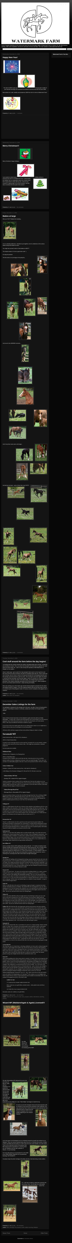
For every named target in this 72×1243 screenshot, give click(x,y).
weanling (42, 996)
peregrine (17, 695)
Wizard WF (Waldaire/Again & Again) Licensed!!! (24, 1003)
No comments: (20, 207)
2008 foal (9, 996)
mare (23, 996)
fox (13, 695)
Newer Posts (6, 1233)
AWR (7, 1227)
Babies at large (9, 216)
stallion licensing (29, 1227)
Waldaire (36, 1227)
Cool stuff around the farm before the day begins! (24, 661)
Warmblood (36, 996)
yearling (5, 998)
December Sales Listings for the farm (19, 704)
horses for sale (17, 996)
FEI (12, 996)
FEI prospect (18, 1227)
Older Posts (44, 1233)
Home (25, 1233)
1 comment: (20, 113)
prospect (27, 996)
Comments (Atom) (28, 1238)
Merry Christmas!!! (11, 146)
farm (11, 695)
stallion (31, 996)
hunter (22, 1227)
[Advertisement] (25, 126)
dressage (12, 1227)
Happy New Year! (10, 57)
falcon (8, 695)
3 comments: (20, 652)
